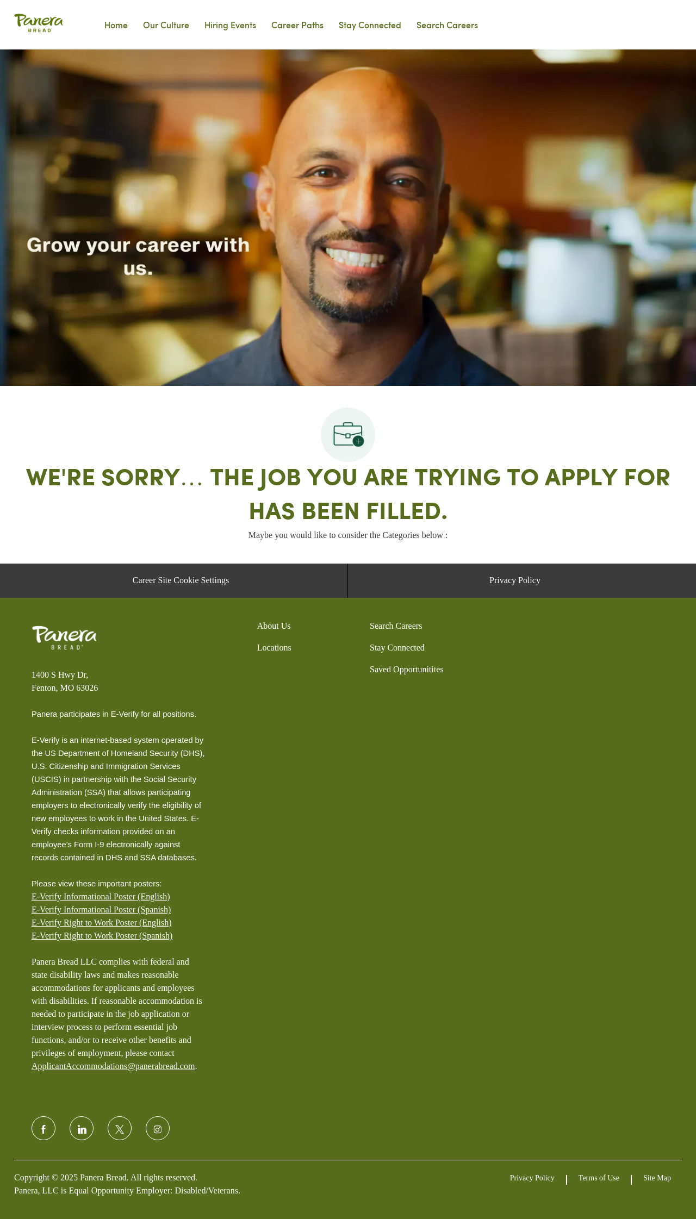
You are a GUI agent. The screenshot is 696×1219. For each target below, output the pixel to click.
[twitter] (120, 1128)
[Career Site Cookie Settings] (181, 580)
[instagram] (158, 1128)
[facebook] (43, 1128)
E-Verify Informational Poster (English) (101, 896)
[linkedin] (82, 1128)
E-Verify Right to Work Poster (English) (102, 922)
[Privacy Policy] (514, 580)
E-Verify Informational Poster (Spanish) (101, 909)
